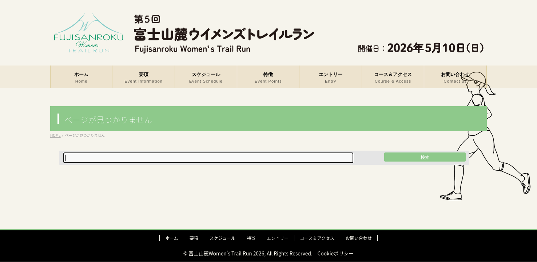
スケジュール (222, 238)
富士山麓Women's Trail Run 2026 (226, 253)
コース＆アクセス (317, 238)
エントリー (278, 238)
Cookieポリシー (336, 253)
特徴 (251, 238)
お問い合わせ (359, 238)
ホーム (171, 238)
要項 (194, 238)
